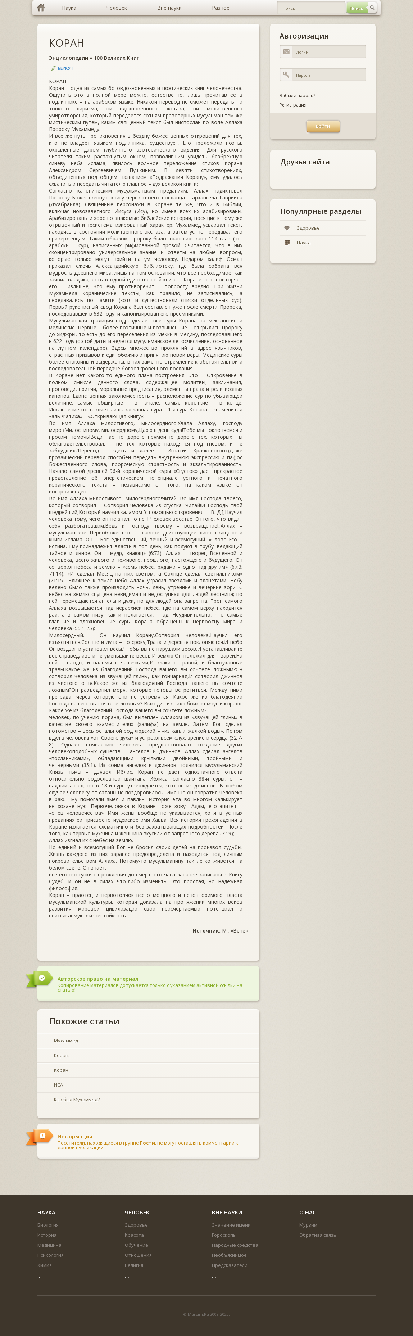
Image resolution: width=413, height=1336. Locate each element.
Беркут (65, 68)
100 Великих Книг (116, 57)
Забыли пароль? (297, 95)
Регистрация (293, 105)
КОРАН (66, 43)
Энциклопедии (68, 57)
